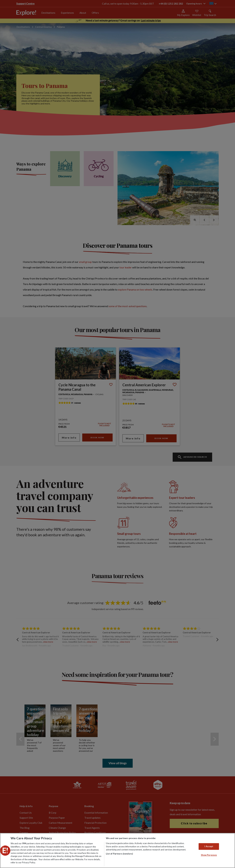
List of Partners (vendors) (119, 853)
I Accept (208, 846)
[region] (117, 850)
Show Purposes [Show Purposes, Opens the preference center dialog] (209, 855)
